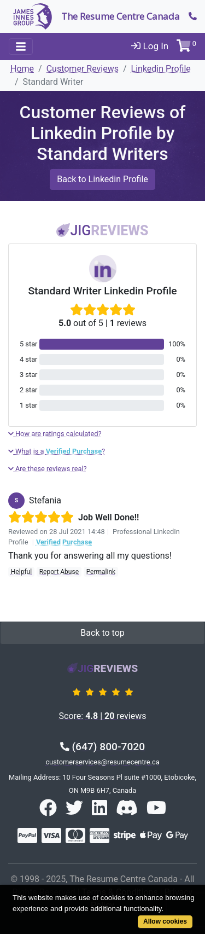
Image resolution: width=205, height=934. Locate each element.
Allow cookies (165, 921)
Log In (149, 45)
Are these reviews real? (47, 469)
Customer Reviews (82, 68)
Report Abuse (59, 572)
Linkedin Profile (161, 68)
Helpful (21, 572)
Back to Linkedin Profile (102, 179)
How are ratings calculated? (55, 434)
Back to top (102, 633)
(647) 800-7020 (102, 746)
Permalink (101, 572)
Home (22, 68)
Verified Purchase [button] (64, 542)
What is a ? (56, 451)
